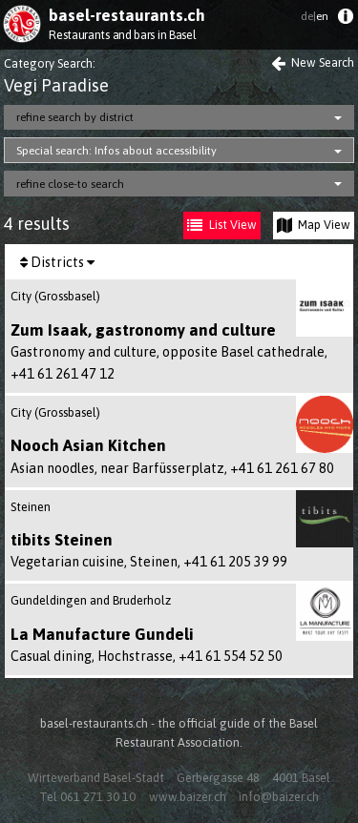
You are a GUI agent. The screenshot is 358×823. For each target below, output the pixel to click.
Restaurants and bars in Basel (122, 35)
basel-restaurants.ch (127, 15)
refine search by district (75, 117)
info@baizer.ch (279, 797)
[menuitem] (345, 20)
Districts (57, 262)
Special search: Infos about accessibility (116, 150)
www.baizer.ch (187, 797)
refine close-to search (70, 184)
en (314, 16)
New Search (312, 62)
